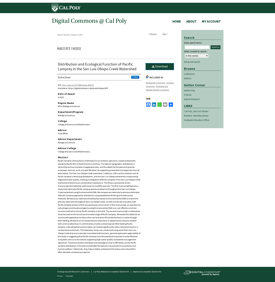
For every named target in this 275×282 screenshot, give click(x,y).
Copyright (69, 276)
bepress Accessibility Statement (147, 271)
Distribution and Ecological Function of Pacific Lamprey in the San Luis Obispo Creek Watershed (97, 66)
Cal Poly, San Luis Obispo (196, 111)
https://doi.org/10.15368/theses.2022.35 (78, 85)
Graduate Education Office (196, 120)
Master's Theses (70, 35)
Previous (153, 34)
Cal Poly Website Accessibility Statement (111, 271)
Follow (135, 77)
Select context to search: (195, 51)
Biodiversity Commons (155, 83)
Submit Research (192, 99)
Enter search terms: (193, 42)
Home (59, 35)
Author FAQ (189, 90)
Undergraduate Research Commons (73, 271)
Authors (187, 78)
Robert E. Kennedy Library (196, 115)
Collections (189, 74)
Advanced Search (192, 61)
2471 (81, 35)
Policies (187, 94)
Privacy (60, 276)
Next (164, 34)
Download (160, 66)
